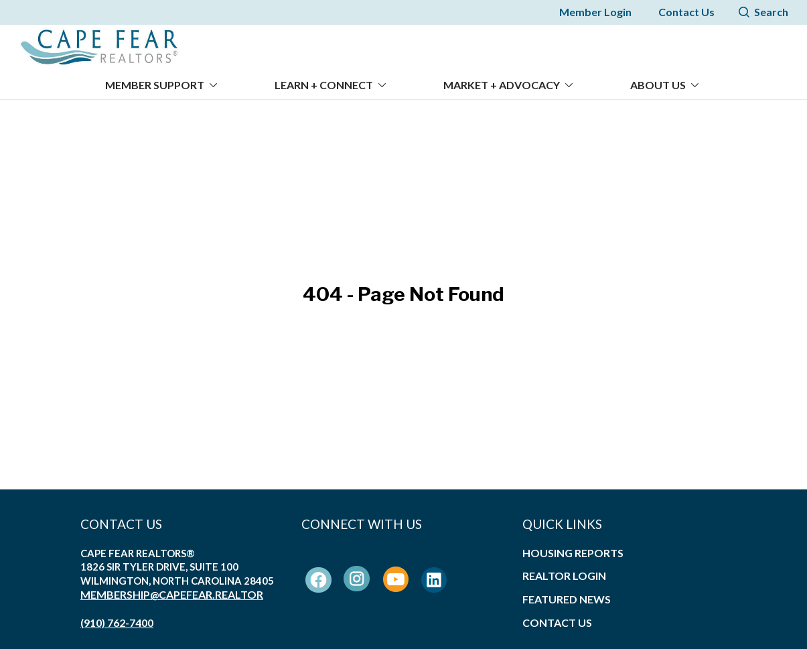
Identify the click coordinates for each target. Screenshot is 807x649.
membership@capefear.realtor (171, 586)
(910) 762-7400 (116, 613)
